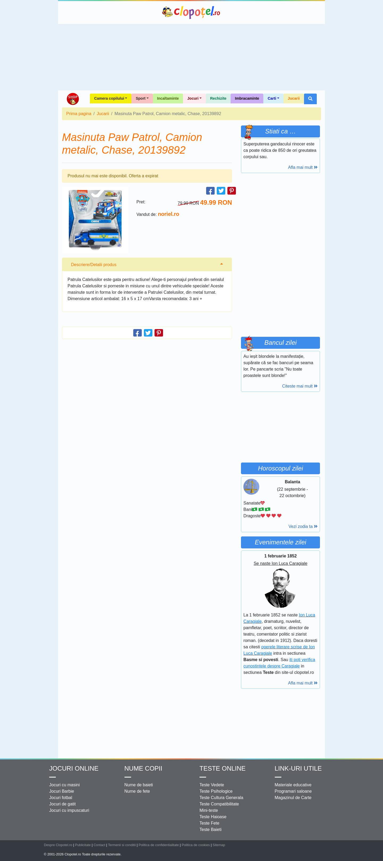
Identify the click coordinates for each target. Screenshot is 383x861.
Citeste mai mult (300, 386)
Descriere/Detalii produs (93, 264)
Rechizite (218, 98)
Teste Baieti (210, 829)
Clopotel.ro (191, 12)
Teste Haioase (212, 816)
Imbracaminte (247, 98)
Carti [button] (272, 98)
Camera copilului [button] (109, 98)
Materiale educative (293, 785)
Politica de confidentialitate (159, 845)
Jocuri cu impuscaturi (69, 810)
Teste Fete (209, 823)
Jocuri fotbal (60, 797)
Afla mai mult (303, 167)
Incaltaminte (168, 98)
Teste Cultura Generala (221, 797)
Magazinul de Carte (293, 797)
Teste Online (222, 768)
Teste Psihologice (216, 791)
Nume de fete (137, 791)
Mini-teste (208, 810)
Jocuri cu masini (64, 785)
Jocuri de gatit (62, 804)
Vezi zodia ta (303, 526)
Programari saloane (293, 791)
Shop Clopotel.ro (72, 99)
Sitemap (219, 845)
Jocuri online (73, 768)
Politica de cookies (196, 845)
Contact (99, 845)
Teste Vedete (211, 785)
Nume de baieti (138, 785)
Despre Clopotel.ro (58, 845)
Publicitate (83, 845)
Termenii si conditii (122, 845)
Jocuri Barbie (61, 791)
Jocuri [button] (192, 98)
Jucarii (294, 98)
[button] (310, 99)
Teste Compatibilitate (219, 804)
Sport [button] (140, 98)
